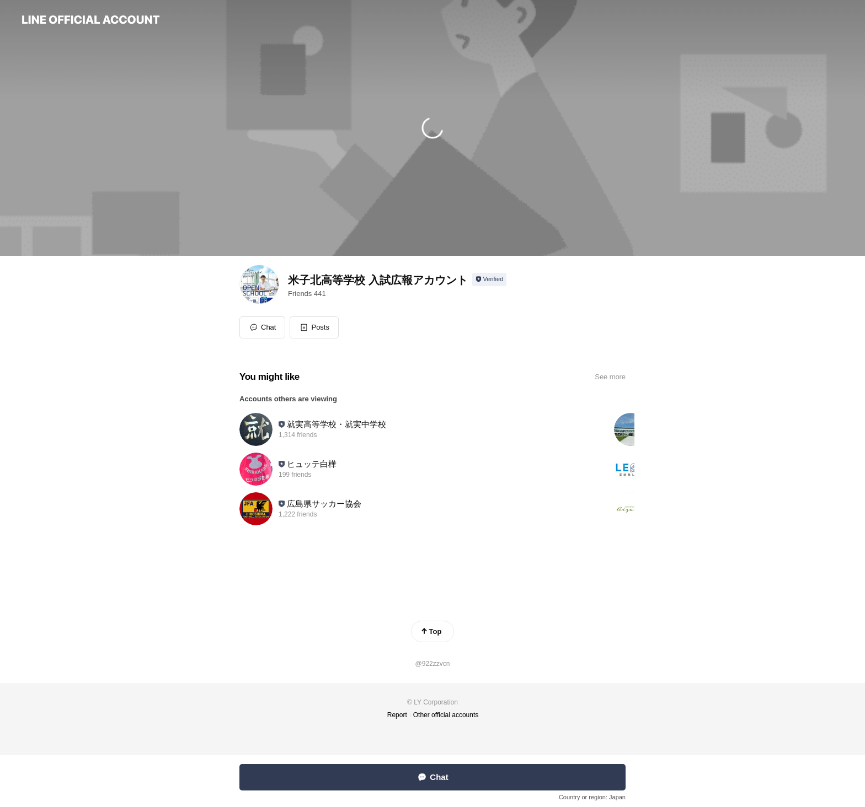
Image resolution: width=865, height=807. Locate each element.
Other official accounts (446, 715)
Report (397, 715)
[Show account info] (489, 279)
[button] (314, 327)
